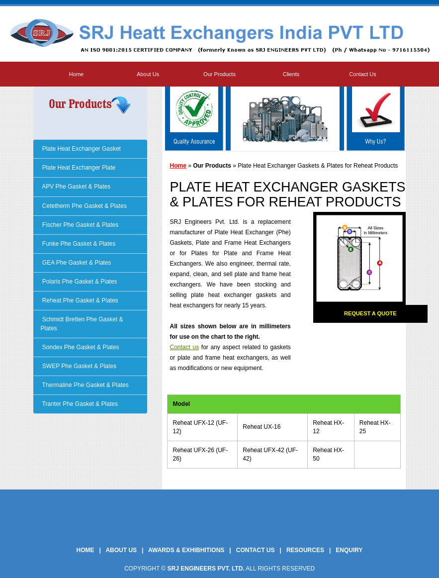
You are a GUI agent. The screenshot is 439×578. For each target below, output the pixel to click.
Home (76, 74)
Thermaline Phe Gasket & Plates (85, 385)
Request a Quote (370, 313)
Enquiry (349, 550)
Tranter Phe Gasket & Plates (79, 403)
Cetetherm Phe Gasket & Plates (84, 205)
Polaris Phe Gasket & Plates (79, 281)
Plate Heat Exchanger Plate (78, 167)
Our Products (219, 74)
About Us (148, 74)
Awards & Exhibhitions (186, 550)
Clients (291, 74)
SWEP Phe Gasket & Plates (79, 366)
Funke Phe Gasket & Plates (78, 243)
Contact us (184, 347)
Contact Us (362, 74)
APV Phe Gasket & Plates (76, 186)
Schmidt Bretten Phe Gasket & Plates (82, 323)
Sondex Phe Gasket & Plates (80, 347)
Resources (305, 550)
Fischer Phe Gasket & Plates (80, 224)
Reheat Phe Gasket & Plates (79, 300)
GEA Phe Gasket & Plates (76, 262)
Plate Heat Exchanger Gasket (81, 148)
